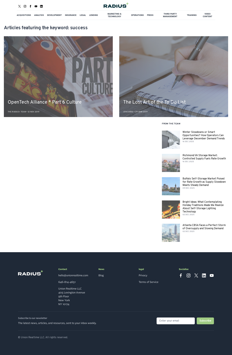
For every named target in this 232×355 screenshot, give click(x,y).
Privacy (143, 275)
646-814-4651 (67, 282)
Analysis (39, 15)
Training (192, 15)
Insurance (71, 15)
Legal (83, 15)
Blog (101, 275)
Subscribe (205, 321)
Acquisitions (24, 15)
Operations (137, 15)
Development (54, 15)
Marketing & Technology (114, 15)
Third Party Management (170, 15)
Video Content (207, 15)
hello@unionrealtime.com (73, 275)
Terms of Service (148, 282)
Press (150, 15)
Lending (93, 15)
